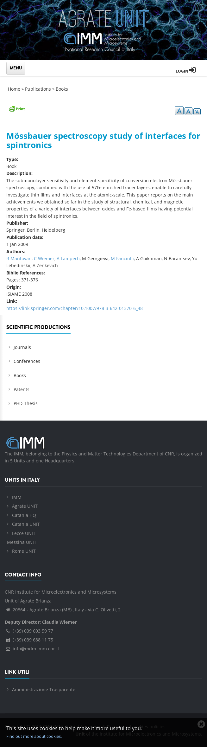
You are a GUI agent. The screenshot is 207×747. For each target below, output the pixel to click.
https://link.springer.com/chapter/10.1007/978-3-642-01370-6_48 (74, 308)
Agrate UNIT (25, 506)
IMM (17, 497)
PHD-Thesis (26, 403)
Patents (21, 389)
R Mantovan (19, 258)
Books (62, 89)
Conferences (27, 361)
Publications (38, 89)
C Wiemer (44, 258)
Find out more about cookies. (34, 736)
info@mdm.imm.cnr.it (32, 649)
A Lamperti (68, 258)
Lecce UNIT (23, 533)
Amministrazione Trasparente (43, 689)
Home (14, 89)
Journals (22, 347)
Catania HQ (24, 515)
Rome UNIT (24, 551)
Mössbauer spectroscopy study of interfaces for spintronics (103, 140)
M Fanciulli (122, 258)
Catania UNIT (26, 524)
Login (186, 71)
